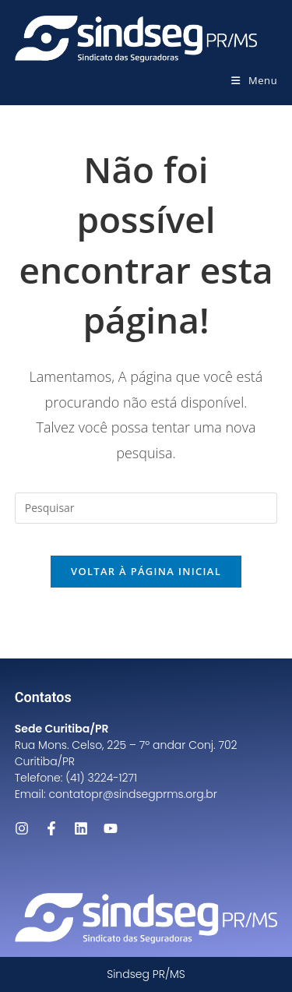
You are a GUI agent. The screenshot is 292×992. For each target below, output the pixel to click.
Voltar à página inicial (146, 571)
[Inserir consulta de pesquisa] (146, 508)
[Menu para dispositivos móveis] (254, 80)
